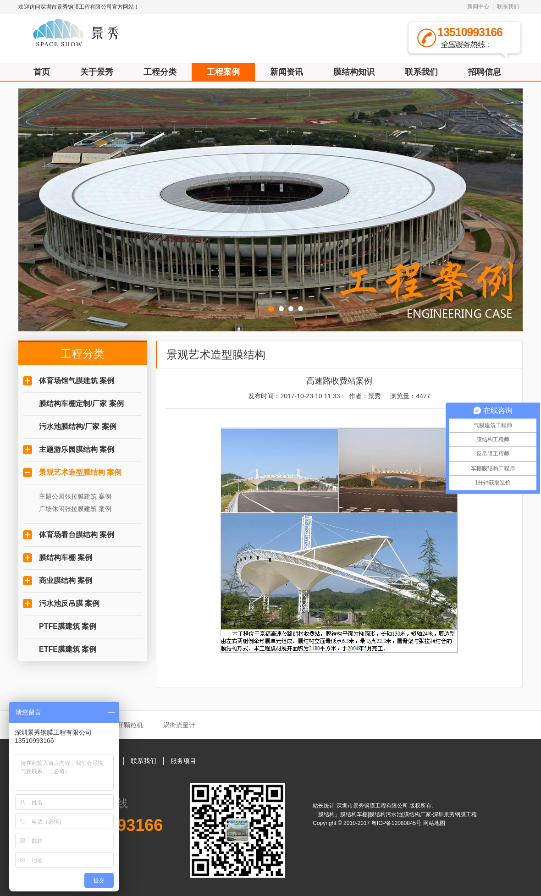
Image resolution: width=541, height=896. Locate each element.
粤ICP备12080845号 (397, 823)
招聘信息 (484, 72)
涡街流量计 (179, 725)
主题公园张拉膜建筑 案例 (75, 496)
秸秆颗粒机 (127, 725)
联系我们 (508, 6)
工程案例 (223, 72)
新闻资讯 (286, 72)
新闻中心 (478, 6)
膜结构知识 (354, 72)
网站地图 (434, 823)
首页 (41, 72)
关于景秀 (96, 72)
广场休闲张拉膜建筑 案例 (75, 508)
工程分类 (160, 72)
